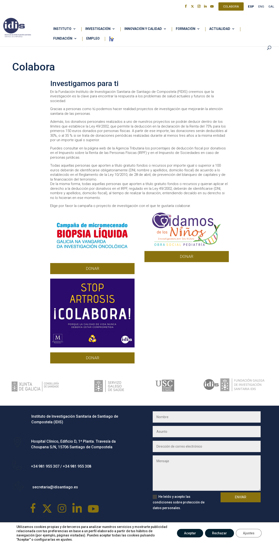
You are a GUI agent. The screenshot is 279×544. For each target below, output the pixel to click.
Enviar (240, 497)
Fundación (62, 38)
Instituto (62, 29)
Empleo (93, 38)
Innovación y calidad (143, 29)
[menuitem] (251, 7)
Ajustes (248, 533)
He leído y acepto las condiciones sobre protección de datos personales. (179, 502)
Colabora (231, 7)
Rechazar (219, 533)
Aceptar (190, 533)
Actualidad (219, 29)
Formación (185, 29)
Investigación (98, 29)
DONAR (92, 268)
